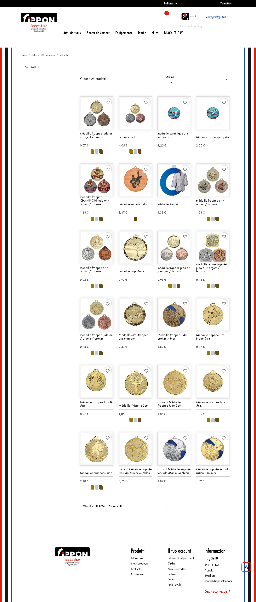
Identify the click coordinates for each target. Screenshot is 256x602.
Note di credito (176, 569)
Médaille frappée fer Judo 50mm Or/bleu (213, 471)
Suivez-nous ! (217, 591)
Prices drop (137, 558)
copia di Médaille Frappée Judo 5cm (169, 404)
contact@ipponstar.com (218, 581)
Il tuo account (179, 551)
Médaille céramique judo (212, 137)
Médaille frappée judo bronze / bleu (172, 337)
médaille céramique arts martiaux (172, 135)
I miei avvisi (174, 585)
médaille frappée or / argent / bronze (210, 202)
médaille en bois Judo (133, 204)
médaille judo (127, 137)
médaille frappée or (131, 271)
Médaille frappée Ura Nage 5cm (210, 337)
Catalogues (137, 574)
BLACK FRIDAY (173, 33)
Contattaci (226, 3)
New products (139, 564)
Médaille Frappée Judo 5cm (211, 404)
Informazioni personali (181, 558)
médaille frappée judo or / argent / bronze (96, 135)
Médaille (32, 67)
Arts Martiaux (72, 33)
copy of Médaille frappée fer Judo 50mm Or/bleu (135, 471)
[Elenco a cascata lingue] (171, 3)
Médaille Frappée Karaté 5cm (96, 404)
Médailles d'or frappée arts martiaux (133, 337)
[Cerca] (201, 26)
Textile (142, 33)
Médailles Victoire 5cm (133, 406)
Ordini (171, 564)
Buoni (171, 579)
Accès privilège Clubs (216, 16)
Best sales (137, 569)
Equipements (123, 33)
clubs (155, 33)
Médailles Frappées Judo (96, 473)
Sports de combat (98, 33)
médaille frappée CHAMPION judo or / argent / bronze (95, 200)
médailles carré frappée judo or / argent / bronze (211, 267)
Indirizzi (172, 574)
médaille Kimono (168, 204)
